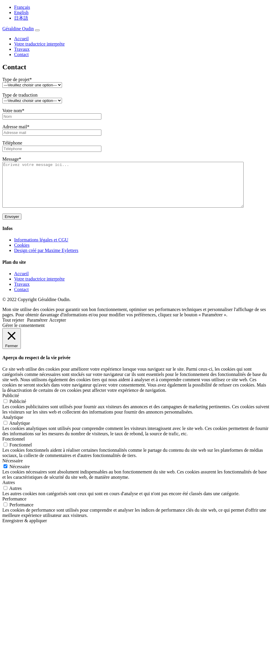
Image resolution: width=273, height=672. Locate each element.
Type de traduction (32, 98)
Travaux (22, 49)
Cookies (21, 253)
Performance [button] (14, 507)
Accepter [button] (57, 328)
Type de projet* (32, 82)
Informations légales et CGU (41, 248)
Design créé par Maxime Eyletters (46, 259)
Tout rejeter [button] (13, 328)
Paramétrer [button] (37, 328)
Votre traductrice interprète (39, 43)
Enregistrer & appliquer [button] (24, 529)
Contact (21, 54)
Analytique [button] (12, 426)
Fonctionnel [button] (13, 447)
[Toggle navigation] (37, 30)
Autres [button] (8, 491)
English (21, 12)
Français (22, 7)
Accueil (21, 38)
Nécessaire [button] (12, 469)
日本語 (21, 18)
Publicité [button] (10, 404)
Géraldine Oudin (18, 28)
